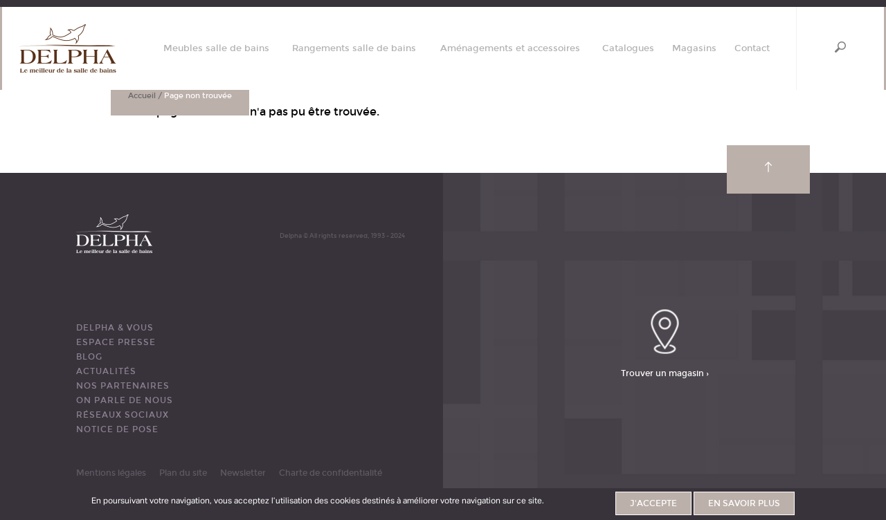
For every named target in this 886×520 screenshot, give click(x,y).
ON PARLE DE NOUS (124, 400)
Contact (752, 48)
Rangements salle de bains (354, 48)
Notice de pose (117, 429)
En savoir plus (744, 504)
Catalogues (628, 48)
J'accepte (653, 504)
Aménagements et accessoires (510, 48)
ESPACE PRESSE (116, 342)
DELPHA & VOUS (115, 328)
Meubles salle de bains (216, 48)
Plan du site (183, 473)
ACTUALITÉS (106, 371)
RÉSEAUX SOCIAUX (122, 415)
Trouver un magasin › (665, 373)
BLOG (89, 357)
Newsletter (243, 473)
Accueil (142, 95)
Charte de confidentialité (330, 473)
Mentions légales (111, 473)
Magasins (694, 48)
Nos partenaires (123, 386)
